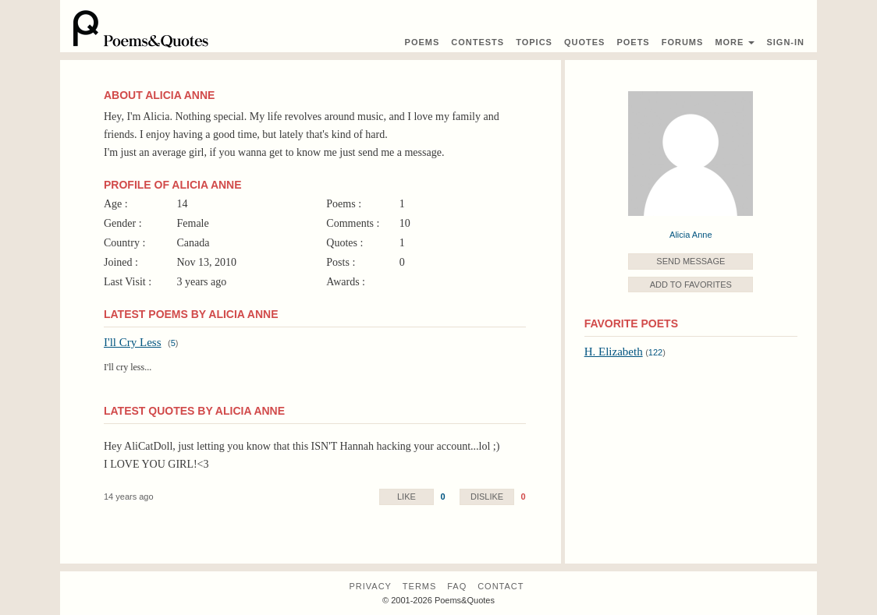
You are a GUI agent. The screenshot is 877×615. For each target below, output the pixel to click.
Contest (477, 42)
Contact (501, 586)
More (735, 42)
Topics (534, 42)
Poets (632, 42)
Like (406, 496)
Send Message (690, 261)
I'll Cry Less (133, 342)
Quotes (584, 42)
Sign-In (785, 42)
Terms (420, 586)
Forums (683, 42)
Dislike (486, 496)
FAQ (457, 586)
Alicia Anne (690, 234)
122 (655, 352)
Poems (422, 42)
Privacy (370, 586)
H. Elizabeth (613, 351)
